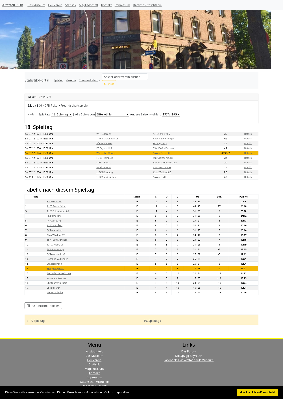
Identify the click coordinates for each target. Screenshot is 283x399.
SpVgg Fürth (159, 177)
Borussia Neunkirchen (165, 162)
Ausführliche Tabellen (43, 306)
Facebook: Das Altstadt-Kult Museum (189, 360)
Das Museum (36, 5)
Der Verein (55, 5)
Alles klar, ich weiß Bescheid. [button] (257, 392)
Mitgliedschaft (88, 5)
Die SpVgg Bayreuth (188, 356)
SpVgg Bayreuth (161, 153)
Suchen (109, 84)
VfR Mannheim (104, 143)
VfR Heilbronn (103, 133)
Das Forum (188, 351)
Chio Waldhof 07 (162, 172)
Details (248, 133)
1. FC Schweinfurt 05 (107, 138)
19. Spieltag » (153, 321)
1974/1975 (44, 97)
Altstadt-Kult (12, 5)
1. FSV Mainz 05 (161, 133)
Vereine (71, 80)
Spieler (58, 80)
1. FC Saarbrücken (106, 177)
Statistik (70, 5)
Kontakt (106, 5)
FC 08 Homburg (104, 157)
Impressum (122, 5)
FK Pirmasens (103, 167)
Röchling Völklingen (163, 138)
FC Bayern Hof (104, 148)
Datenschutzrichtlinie (147, 5)
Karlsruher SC (103, 162)
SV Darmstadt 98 (162, 167)
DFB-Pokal (51, 106)
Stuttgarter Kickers (163, 157)
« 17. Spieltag (36, 321)
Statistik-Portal (37, 80)
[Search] (125, 76)
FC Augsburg (160, 143)
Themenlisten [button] (88, 80)
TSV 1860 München (163, 148)
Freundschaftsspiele (74, 106)
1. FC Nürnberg (104, 172)
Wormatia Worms (105, 153)
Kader (32, 114)
